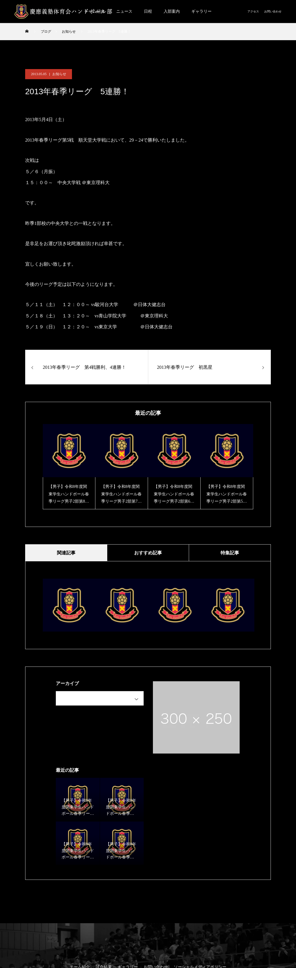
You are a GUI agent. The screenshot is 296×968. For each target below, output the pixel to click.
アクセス (253, 11)
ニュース (124, 11)
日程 (148, 11)
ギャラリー (201, 11)
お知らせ (59, 74)
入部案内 (172, 11)
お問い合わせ (273, 11)
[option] (69, 466)
